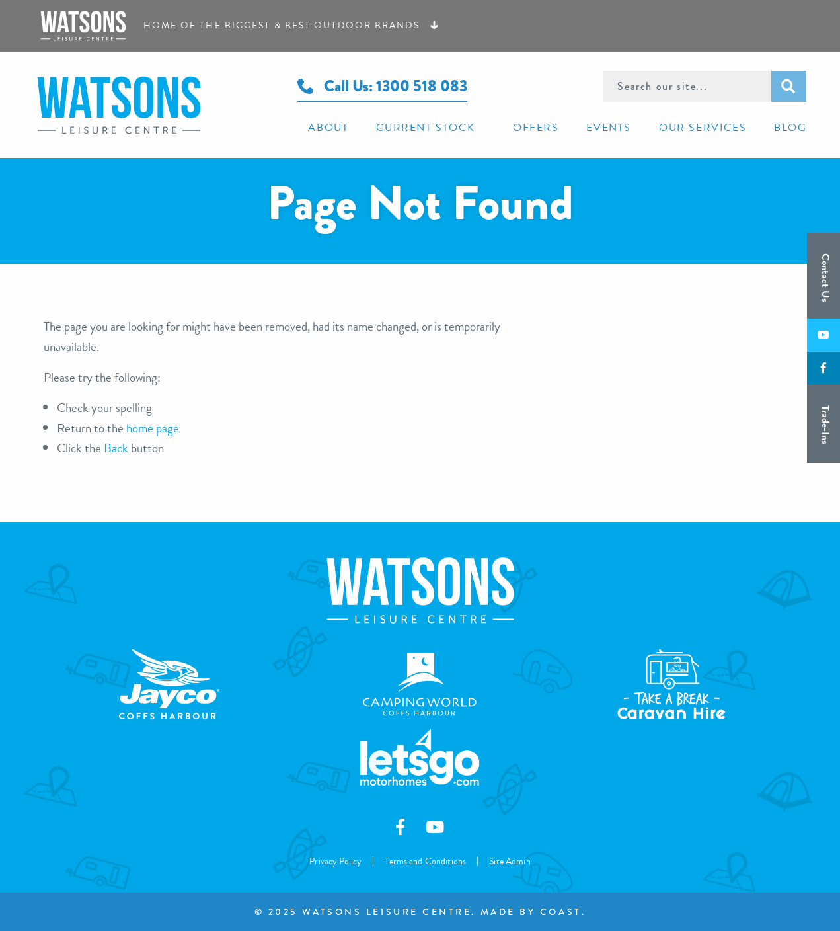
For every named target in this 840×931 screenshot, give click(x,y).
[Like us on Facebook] (823, 368)
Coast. (563, 911)
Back (116, 448)
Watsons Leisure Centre (156, 105)
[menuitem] (322, 127)
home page (152, 428)
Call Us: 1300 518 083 (382, 85)
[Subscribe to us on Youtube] (823, 335)
